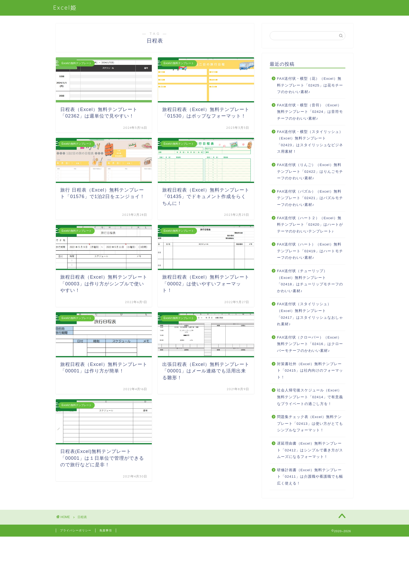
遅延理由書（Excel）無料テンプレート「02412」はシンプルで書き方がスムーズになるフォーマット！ (310, 450)
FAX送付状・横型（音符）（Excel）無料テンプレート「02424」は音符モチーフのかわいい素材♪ (310, 111)
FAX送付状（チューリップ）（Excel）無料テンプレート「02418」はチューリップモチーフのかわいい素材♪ (310, 281)
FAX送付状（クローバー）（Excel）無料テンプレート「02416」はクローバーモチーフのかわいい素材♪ (310, 344)
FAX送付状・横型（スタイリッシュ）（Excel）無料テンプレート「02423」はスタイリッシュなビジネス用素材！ (310, 142)
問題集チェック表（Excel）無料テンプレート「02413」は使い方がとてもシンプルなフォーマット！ (310, 423)
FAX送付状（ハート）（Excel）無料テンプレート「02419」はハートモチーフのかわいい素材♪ (310, 251)
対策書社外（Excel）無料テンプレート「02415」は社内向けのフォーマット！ (310, 370)
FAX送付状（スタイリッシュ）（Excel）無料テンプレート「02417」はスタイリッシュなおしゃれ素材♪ (310, 314)
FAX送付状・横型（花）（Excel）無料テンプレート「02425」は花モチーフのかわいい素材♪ (310, 85)
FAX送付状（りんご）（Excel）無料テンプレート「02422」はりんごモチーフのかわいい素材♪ (310, 171)
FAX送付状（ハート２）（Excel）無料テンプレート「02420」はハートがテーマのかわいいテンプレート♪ (310, 224)
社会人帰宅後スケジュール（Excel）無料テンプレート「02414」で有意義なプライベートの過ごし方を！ (310, 397)
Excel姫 (65, 7)
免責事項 (105, 530)
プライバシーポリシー (75, 530)
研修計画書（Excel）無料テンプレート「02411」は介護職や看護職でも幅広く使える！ (310, 476)
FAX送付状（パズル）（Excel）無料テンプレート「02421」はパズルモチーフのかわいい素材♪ (310, 198)
